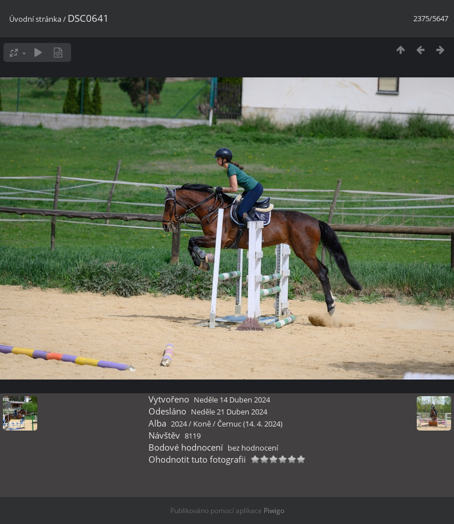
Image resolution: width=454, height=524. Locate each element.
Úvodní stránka (35, 19)
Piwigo (274, 510)
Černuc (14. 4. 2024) (250, 424)
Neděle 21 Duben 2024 (229, 411)
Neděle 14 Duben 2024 (232, 399)
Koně (202, 424)
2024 (179, 424)
